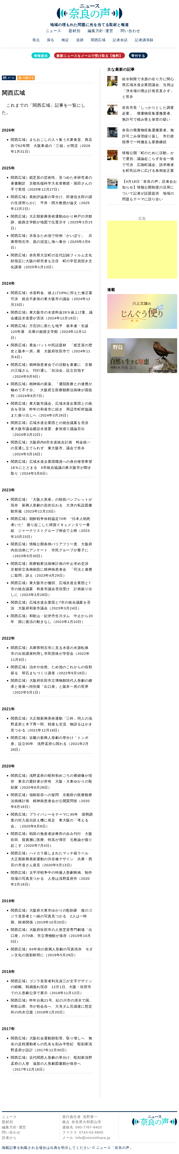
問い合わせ (130, 31)
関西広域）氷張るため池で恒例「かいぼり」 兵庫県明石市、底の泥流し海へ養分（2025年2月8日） (51, 241)
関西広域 (98, 40)
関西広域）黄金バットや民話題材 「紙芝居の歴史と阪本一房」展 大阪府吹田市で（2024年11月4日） (51, 351)
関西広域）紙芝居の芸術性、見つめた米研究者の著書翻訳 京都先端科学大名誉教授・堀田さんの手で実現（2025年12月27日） (51, 183)
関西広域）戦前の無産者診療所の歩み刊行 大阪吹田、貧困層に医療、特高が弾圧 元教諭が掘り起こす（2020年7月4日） (51, 839)
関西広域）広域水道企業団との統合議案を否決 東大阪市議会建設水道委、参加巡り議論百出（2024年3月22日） (51, 428)
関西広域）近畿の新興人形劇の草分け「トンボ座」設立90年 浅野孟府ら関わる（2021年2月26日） (50, 743)
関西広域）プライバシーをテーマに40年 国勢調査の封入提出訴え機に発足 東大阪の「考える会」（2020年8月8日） (52, 820)
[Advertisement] (142, 250)
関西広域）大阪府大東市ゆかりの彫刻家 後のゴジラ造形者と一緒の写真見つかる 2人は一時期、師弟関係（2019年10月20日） (51, 916)
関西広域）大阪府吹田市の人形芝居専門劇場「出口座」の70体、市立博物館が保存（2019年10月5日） (51, 935)
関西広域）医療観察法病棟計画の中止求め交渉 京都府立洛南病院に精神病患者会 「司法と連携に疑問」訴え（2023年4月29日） (51, 569)
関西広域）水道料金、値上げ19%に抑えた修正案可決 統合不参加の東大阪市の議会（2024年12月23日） (52, 299)
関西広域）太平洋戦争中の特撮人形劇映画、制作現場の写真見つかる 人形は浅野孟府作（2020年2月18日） (51, 878)
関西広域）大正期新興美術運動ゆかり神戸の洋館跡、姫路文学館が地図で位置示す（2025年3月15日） (52, 222)
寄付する (138, 56)
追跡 (80, 40)
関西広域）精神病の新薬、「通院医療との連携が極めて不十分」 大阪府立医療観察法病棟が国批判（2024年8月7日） (51, 390)
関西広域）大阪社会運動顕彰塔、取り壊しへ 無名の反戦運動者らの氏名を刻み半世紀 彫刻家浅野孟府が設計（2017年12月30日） (51, 1044)
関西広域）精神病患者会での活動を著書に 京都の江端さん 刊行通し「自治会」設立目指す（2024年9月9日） (51, 370)
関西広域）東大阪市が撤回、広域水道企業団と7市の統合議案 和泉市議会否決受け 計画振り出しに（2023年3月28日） (51, 589)
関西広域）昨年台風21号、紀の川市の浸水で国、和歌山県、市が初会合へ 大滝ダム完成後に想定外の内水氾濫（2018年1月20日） (52, 1006)
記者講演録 (144, 40)
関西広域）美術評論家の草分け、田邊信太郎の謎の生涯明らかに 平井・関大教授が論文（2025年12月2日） (51, 203)
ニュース (54, 31)
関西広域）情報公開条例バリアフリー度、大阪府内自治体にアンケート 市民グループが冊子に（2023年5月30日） (51, 550)
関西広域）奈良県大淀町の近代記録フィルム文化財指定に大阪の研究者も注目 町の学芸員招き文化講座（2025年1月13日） (51, 261)
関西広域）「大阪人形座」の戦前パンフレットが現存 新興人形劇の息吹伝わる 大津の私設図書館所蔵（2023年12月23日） (51, 505)
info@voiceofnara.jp (92, 1138)
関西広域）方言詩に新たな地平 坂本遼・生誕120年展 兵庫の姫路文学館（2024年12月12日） (50, 332)
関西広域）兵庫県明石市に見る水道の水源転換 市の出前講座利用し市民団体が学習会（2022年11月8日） (51, 653)
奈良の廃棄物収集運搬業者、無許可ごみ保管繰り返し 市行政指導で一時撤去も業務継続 (148, 136)
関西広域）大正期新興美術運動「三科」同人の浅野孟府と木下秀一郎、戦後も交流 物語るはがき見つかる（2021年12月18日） (51, 724)
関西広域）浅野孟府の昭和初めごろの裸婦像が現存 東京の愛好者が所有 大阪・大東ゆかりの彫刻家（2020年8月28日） (51, 781)
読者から (9, 1138)
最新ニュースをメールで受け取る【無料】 (89, 56)
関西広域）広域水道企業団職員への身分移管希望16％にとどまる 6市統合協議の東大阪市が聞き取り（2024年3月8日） (51, 467)
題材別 (74, 31)
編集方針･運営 (100, 31)
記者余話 (120, 40)
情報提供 (41, 56)
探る (51, 40)
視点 (36, 40)
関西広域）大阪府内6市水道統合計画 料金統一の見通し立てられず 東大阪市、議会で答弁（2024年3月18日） (51, 448)
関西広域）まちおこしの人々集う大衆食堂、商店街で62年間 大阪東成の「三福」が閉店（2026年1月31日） (51, 145)
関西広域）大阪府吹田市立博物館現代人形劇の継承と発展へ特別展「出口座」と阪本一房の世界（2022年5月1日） (51, 686)
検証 (65, 40)
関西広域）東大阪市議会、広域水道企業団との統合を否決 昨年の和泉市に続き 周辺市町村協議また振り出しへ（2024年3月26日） (51, 409)
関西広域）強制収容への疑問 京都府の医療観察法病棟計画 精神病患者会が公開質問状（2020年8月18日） (51, 801)
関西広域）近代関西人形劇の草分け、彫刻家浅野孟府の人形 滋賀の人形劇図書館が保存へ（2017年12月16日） (51, 1063)
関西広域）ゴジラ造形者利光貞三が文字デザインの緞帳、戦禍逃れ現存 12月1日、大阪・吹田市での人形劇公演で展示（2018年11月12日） (51, 987)
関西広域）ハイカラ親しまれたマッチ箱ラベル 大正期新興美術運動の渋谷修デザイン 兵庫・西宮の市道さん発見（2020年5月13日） (51, 859)
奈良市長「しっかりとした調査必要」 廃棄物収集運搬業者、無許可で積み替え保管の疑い (148, 113)
